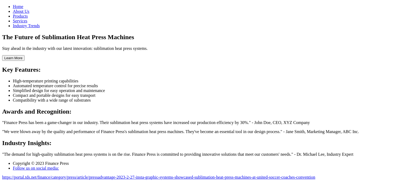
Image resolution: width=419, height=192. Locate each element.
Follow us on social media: (36, 168)
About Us (21, 11)
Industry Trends (26, 25)
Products (20, 16)
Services (20, 21)
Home (18, 6)
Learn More (13, 58)
